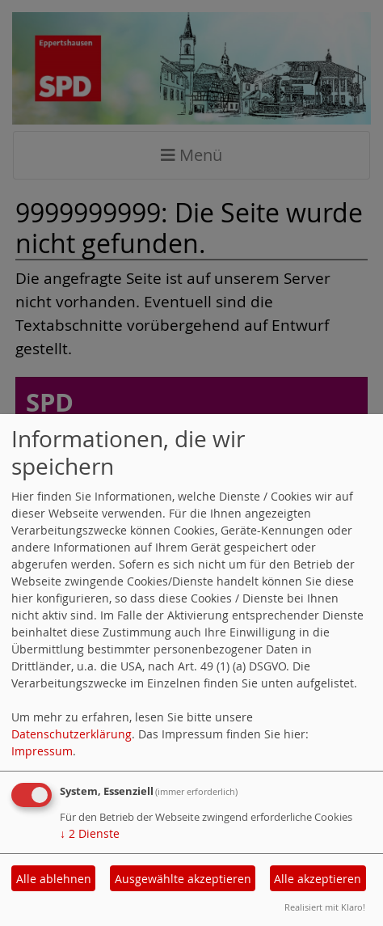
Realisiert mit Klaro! (324, 907)
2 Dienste (90, 833)
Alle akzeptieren (317, 878)
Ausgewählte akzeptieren (183, 878)
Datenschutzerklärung (71, 734)
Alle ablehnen (53, 878)
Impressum (42, 751)
